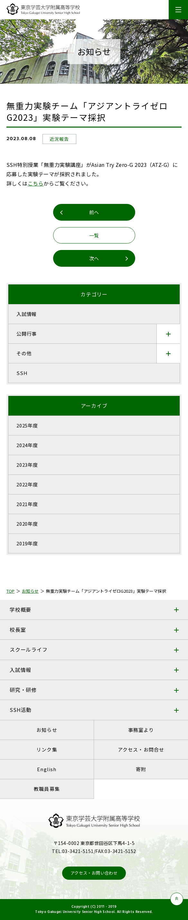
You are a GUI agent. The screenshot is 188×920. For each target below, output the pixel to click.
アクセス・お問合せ (141, 749)
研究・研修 (23, 690)
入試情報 (20, 670)
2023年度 (27, 464)
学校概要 (20, 609)
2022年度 (27, 484)
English (46, 769)
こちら (35, 183)
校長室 (18, 629)
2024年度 (27, 445)
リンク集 (46, 749)
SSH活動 (21, 710)
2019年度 (27, 543)
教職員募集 (47, 788)
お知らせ (46, 729)
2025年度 (27, 425)
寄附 (141, 769)
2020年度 (27, 523)
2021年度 (27, 504)
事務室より (141, 729)
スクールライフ (29, 649)
